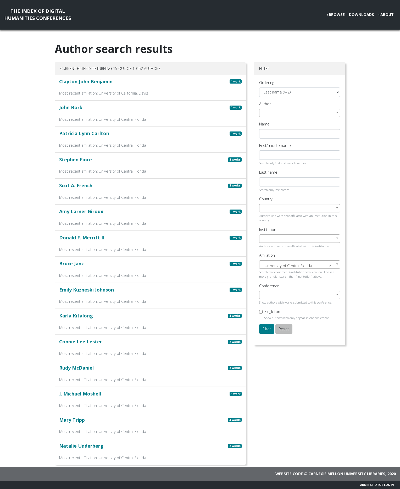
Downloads (361, 14)
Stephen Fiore (75, 159)
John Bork (70, 107)
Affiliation (267, 255)
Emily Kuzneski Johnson (86, 290)
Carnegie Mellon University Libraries (346, 473)
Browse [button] (337, 14)
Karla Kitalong (76, 315)
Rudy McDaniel (76, 368)
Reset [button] (284, 328)
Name (264, 124)
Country (266, 198)
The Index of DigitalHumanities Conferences (37, 14)
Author (265, 103)
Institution (267, 229)
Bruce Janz (71, 263)
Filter (267, 328)
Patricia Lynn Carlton (84, 133)
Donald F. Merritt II (81, 237)
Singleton (272, 311)
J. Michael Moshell (80, 394)
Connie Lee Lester (80, 341)
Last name (268, 172)
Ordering (266, 82)
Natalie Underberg (81, 446)
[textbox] (300, 266)
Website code (289, 473)
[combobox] (299, 113)
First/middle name (275, 145)
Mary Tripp (72, 420)
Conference (269, 285)
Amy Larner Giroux (81, 211)
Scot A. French (75, 185)
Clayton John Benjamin (86, 81)
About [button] (387, 14)
